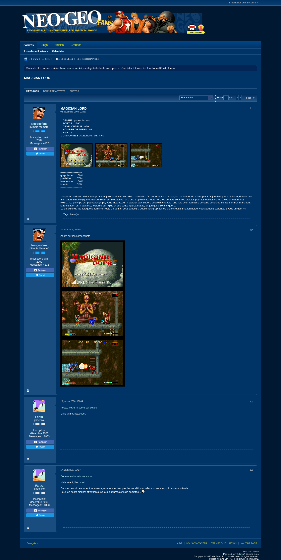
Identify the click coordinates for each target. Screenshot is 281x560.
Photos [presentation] (74, 91)
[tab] (32, 91)
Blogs (44, 44)
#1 (251, 108)
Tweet (40, 153)
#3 (251, 401)
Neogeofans (39, 123)
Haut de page (249, 543)
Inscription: (36, 137)
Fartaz (39, 417)
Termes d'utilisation (223, 543)
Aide (179, 543)
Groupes (75, 44)
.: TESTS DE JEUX (63, 59)
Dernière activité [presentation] (54, 91)
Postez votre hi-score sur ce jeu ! (79, 407)
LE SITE (46, 59)
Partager (40, 148)
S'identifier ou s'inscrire (244, 2)
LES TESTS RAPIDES (88, 59)
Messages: (36, 143)
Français (33, 543)
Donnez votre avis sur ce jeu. (77, 476)
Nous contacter (196, 543)
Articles (59, 44)
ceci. (83, 413)
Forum (34, 59)
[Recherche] (196, 97)
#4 (251, 470)
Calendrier (58, 51)
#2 (251, 230)
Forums (28, 45)
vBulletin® (240, 554)
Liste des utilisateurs (36, 51)
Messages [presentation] (32, 91)
